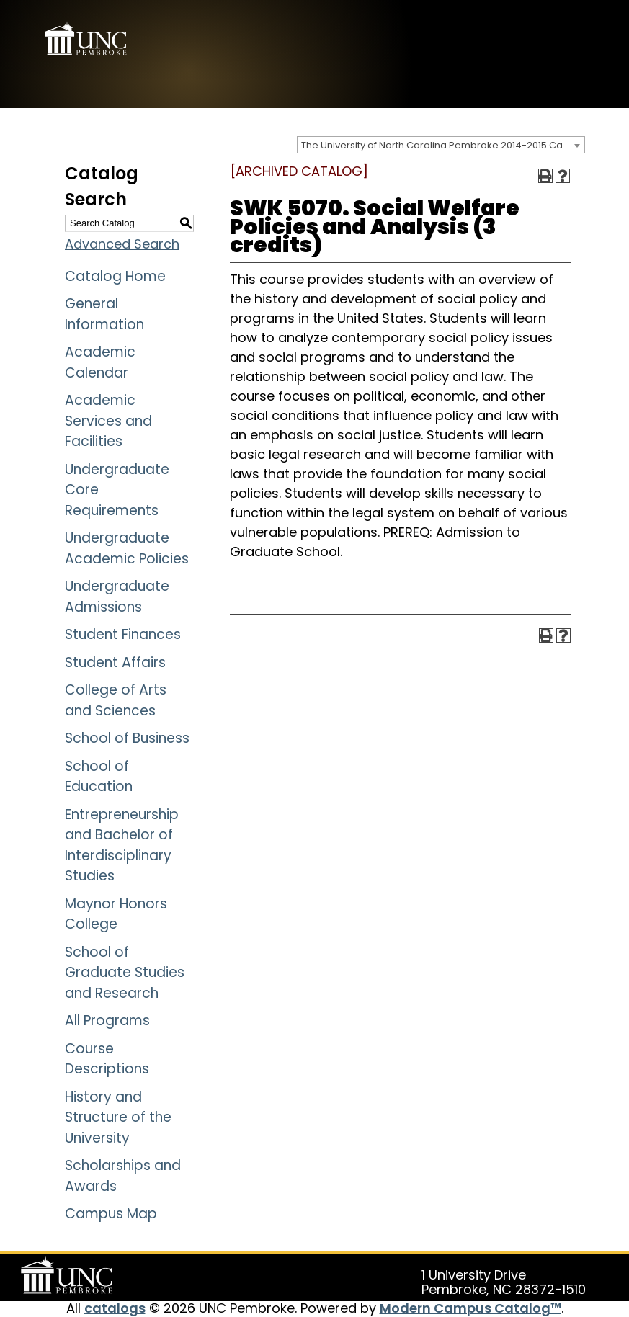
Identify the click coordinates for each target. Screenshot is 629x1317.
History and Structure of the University (118, 1117)
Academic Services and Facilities (108, 420)
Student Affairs (115, 662)
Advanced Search (122, 244)
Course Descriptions (107, 1059)
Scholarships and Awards (123, 1176)
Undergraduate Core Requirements (117, 490)
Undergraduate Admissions (117, 596)
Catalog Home (115, 276)
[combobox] (441, 144)
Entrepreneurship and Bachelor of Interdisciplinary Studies (122, 845)
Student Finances (123, 634)
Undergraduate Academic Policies (127, 548)
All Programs (107, 1020)
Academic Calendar (100, 362)
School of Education (99, 776)
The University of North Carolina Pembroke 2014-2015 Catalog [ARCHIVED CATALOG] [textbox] (442, 145)
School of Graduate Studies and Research (124, 972)
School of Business (127, 738)
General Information (104, 314)
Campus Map (111, 1213)
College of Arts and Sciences (115, 700)
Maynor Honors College (116, 914)
